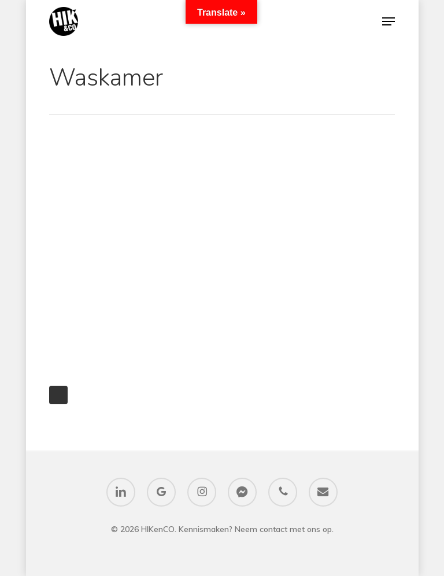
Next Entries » (58, 395)
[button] (388, 21)
